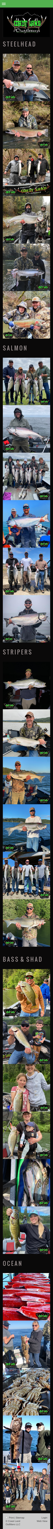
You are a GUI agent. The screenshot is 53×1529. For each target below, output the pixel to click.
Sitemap (20, 1517)
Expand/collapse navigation (26, 4)
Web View (42, 1521)
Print (10, 1517)
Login (44, 1517)
